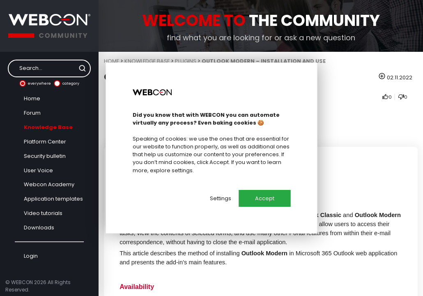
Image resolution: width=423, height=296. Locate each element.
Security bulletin (45, 156)
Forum (32, 113)
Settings (220, 198)
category (66, 83)
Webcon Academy (49, 184)
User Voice (38, 170)
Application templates (53, 199)
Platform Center (45, 142)
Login (31, 256)
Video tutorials (43, 213)
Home (32, 98)
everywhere (35, 83)
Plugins (185, 61)
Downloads (39, 227)
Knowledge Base (48, 127)
